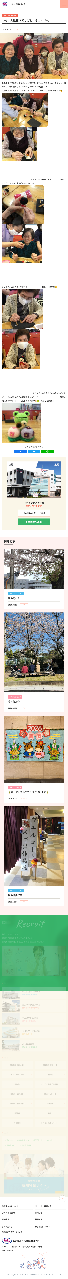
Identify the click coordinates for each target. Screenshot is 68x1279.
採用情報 (38, 1219)
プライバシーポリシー (43, 1227)
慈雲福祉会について (10, 1206)
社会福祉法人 (13, 4)
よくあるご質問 (8, 1212)
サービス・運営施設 (43, 1206)
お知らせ (38, 1212)
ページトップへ (62, 1198)
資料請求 (5, 1219)
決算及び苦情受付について (12, 1232)
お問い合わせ (7, 1227)
